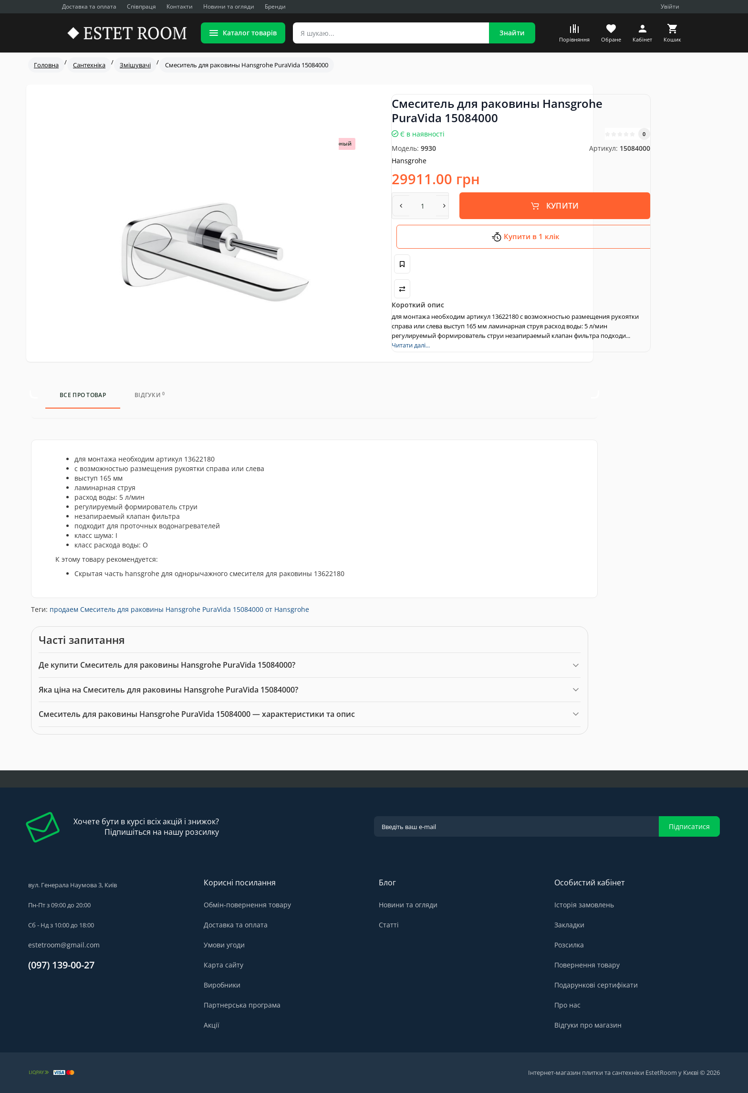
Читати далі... (411, 345)
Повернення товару (587, 964)
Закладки (569, 924)
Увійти (670, 6)
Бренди (275, 6)
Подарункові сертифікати (596, 984)
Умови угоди (224, 944)
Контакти (179, 6)
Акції (211, 1025)
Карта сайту (223, 964)
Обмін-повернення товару (247, 904)
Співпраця (141, 6)
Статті (389, 924)
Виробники (222, 984)
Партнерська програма (242, 1004)
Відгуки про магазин (588, 1025)
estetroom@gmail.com (64, 944)
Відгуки (150, 394)
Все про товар (83, 395)
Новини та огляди (228, 6)
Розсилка (569, 944)
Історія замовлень (584, 904)
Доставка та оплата (89, 6)
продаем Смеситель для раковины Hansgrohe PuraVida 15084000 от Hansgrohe (179, 609)
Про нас (567, 1004)
